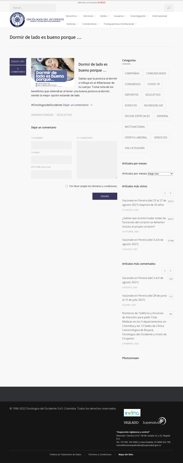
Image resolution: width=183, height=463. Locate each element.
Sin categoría (135, 148)
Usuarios (119, 16)
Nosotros (71, 16)
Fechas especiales (137, 116)
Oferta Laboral (136, 137)
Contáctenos (89, 23)
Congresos (133, 84)
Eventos (131, 105)
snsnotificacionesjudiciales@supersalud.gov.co (138, 445)
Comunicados (156, 73)
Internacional (159, 16)
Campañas (132, 73)
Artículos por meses (134, 173)
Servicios (88, 16)
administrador (42, 115)
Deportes (131, 94)
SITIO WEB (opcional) (41, 167)
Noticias (71, 23)
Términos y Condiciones (99, 454)
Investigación (138, 16)
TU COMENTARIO (85, 137)
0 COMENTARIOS (18, 70)
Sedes (103, 16)
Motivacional (135, 127)
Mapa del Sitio (126, 454)
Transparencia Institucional (118, 23)
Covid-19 (154, 84)
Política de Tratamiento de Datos (65, 454)
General (163, 116)
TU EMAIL (35, 152)
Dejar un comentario (76, 105)
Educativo (64, 115)
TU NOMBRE (37, 137)
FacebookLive (153, 105)
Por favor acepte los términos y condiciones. (93, 186)
